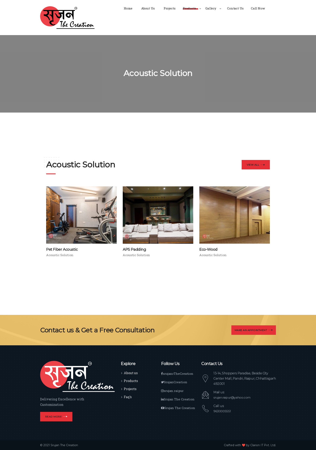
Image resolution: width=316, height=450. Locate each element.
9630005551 (222, 411)
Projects (130, 389)
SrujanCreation (174, 382)
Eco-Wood (209, 249)
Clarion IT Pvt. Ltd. (263, 445)
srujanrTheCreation (177, 373)
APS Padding (135, 249)
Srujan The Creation (178, 399)
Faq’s (128, 397)
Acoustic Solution (60, 255)
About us (131, 373)
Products (131, 381)
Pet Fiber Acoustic (64, 249)
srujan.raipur (172, 390)
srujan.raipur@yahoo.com (233, 397)
